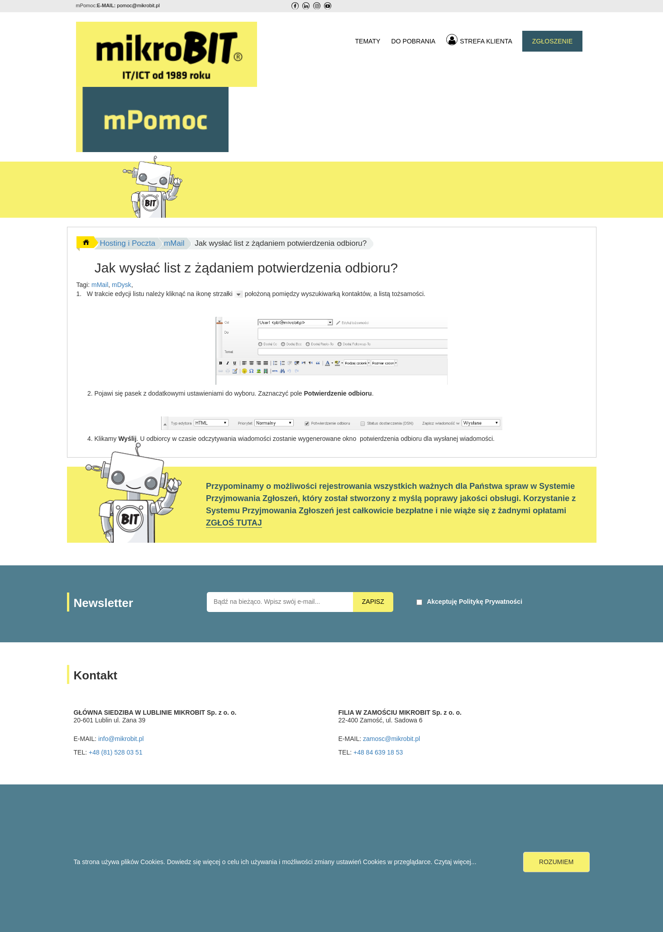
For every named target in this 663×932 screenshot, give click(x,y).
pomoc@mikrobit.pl (138, 5)
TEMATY (367, 41)
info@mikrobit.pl (121, 738)
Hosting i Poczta (127, 243)
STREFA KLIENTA (479, 39)
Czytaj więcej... (455, 861)
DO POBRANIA (413, 41)
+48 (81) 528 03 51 (116, 752)
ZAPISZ (373, 601)
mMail (174, 243)
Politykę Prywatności (490, 601)
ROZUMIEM (556, 861)
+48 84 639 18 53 (378, 752)
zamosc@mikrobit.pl (391, 738)
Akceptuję (474, 601)
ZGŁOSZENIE (552, 41)
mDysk (121, 284)
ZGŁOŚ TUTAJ (234, 522)
